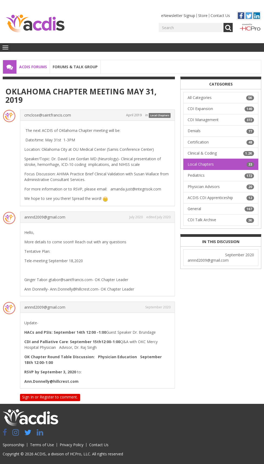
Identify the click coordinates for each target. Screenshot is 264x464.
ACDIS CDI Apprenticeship (221, 197)
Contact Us (220, 15)
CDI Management (221, 119)
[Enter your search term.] (191, 27)
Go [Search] (228, 27)
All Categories (221, 97)
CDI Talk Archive (221, 220)
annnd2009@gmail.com (44, 217)
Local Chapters (159, 115)
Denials (221, 131)
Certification (221, 142)
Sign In (28, 397)
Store (203, 15)
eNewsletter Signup (178, 15)
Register (47, 397)
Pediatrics (221, 175)
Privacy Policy (71, 444)
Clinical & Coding (221, 153)
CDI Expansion (221, 108)
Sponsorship (13, 444)
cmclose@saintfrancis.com (47, 115)
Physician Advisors (221, 186)
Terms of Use (42, 444)
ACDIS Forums (33, 66)
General (221, 208)
